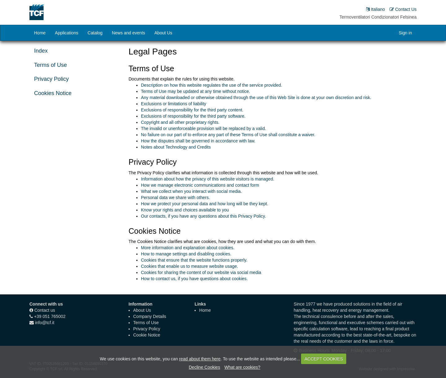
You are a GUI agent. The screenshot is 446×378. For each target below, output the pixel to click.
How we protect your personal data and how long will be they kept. (204, 203)
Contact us (44, 310)
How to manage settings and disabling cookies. (186, 253)
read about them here (200, 358)
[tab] (74, 65)
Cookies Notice (53, 93)
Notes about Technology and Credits (176, 147)
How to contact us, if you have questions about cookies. (194, 278)
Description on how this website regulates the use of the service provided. (211, 85)
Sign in (405, 32)
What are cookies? (242, 367)
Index (41, 51)
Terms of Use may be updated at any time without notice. (195, 91)
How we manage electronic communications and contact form (200, 185)
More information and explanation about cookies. (187, 247)
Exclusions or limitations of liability (173, 103)
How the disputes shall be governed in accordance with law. (198, 140)
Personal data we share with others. (175, 197)
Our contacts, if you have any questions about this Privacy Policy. (203, 216)
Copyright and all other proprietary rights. (180, 122)
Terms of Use (50, 65)
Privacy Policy (51, 79)
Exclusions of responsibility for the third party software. (193, 116)
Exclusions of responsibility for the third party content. (192, 109)
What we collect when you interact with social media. (191, 191)
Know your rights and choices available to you (185, 209)
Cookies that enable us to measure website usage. (189, 266)
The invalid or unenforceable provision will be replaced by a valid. (203, 128)
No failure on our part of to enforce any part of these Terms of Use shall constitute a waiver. (228, 134)
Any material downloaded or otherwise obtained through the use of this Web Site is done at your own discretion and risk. (256, 97)
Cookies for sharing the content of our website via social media (201, 272)
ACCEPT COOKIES (323, 358)
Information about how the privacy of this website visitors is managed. (207, 178)
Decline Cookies (204, 367)
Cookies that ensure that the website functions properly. (194, 260)
